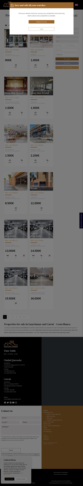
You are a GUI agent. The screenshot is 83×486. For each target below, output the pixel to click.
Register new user (41, 22)
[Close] (72, 4)
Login (41, 29)
